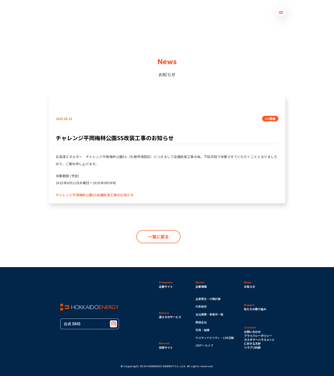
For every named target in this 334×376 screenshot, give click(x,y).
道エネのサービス (202, 12)
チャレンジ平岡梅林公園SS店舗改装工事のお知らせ (95, 195)
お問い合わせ (238, 12)
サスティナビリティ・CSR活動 (215, 338)
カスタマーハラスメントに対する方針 (259, 341)
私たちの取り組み (255, 309)
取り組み (146, 12)
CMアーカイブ (204, 345)
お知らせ (171, 12)
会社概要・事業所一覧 (209, 314)
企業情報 (121, 12)
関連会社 (201, 322)
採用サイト (166, 347)
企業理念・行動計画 (208, 299)
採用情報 (266, 12)
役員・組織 (202, 330)
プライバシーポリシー (258, 336)
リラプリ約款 (252, 347)
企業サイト (166, 286)
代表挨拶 (201, 306)
